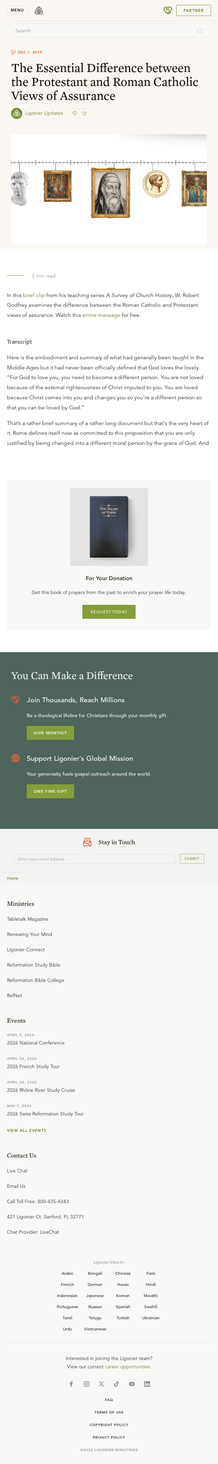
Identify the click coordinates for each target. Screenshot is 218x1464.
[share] (84, 113)
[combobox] (100, 30)
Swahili (151, 1306)
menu (17, 10)
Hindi (151, 1284)
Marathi (151, 1295)
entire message (101, 315)
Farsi (150, 1273)
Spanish (123, 1306)
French (67, 1284)
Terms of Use (109, 1412)
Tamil (67, 1317)
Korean (123, 1295)
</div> (109, 388)
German (95, 1284)
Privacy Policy (109, 1437)
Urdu (67, 1328)
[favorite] (75, 113)
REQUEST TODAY (109, 611)
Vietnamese (95, 1328)
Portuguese (67, 1306)
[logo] (39, 10)
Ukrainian (151, 1317)
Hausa (123, 1284)
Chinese (123, 1273)
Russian (95, 1306)
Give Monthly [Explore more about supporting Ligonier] (50, 732)
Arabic (67, 1273)
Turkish (123, 1317)
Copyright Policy (109, 1425)
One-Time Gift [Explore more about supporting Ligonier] (50, 791)
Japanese (95, 1295)
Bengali (95, 1273)
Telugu (95, 1317)
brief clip (34, 295)
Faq (109, 1400)
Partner (194, 10)
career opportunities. (128, 1366)
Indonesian (67, 1295)
